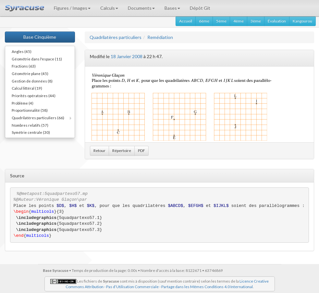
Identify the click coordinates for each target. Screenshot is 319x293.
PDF (141, 150)
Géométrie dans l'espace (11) (37, 59)
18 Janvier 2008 (126, 56)
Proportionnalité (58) (30, 110)
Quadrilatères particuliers (115, 37)
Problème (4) (22, 103)
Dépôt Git (200, 8)
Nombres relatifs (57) (30, 125)
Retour (99, 150)
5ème (221, 21)
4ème (238, 21)
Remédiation (160, 37)
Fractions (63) (24, 66)
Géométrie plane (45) (30, 73)
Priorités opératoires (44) (33, 95)
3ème (256, 21)
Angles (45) (21, 51)
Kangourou (302, 21)
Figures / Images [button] (72, 8)
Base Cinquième (39, 37)
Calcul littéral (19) (27, 88)
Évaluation (277, 21)
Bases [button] (172, 8)
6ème (204, 21)
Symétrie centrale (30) (31, 132)
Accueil (185, 21)
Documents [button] (141, 8)
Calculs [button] (109, 8)
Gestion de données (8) (32, 81)
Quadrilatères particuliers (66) (38, 117)
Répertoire (121, 150)
